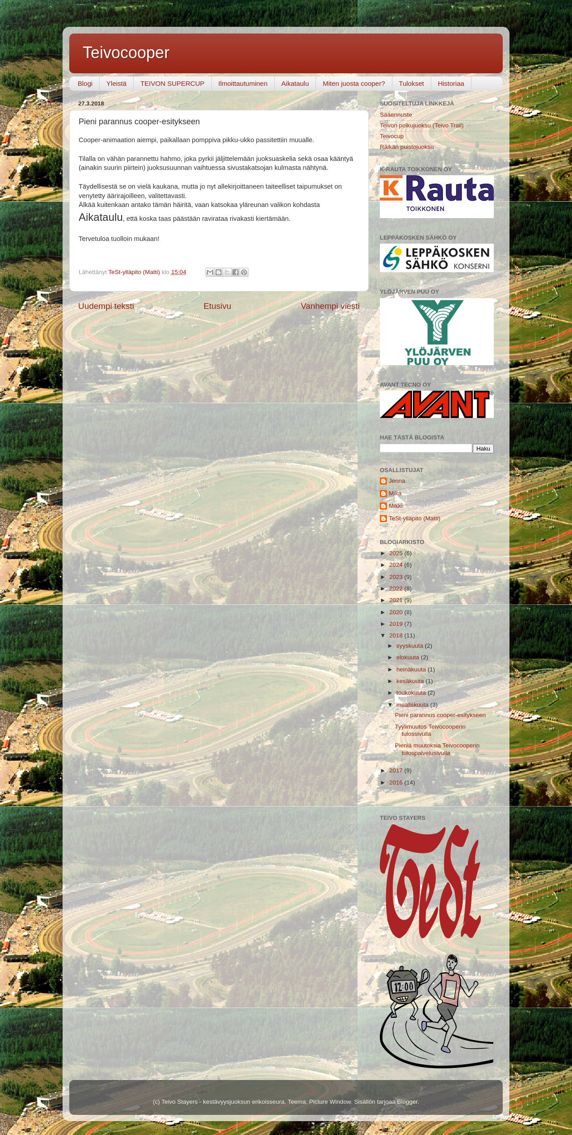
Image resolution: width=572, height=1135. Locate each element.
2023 (396, 577)
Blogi (85, 83)
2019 (396, 623)
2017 (396, 770)
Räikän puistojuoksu (407, 146)
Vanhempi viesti (330, 306)
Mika (395, 493)
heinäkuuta (412, 669)
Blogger (407, 1101)
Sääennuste (396, 114)
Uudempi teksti (106, 306)
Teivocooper (126, 52)
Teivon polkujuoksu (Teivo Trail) (422, 125)
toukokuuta (412, 692)
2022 (396, 588)
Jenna (397, 480)
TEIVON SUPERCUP (172, 83)
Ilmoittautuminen (243, 83)
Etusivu (217, 306)
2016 (396, 782)
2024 (396, 564)
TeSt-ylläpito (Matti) (415, 518)
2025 (396, 553)
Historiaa (451, 83)
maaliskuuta (413, 704)
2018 (396, 635)
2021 (396, 600)
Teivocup (392, 136)
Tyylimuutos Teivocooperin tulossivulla (430, 730)
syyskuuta (410, 645)
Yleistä (116, 83)
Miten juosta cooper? (354, 83)
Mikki (396, 505)
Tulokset (411, 83)
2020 (396, 612)
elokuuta (408, 657)
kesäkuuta (410, 681)
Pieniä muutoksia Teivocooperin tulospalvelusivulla (437, 749)
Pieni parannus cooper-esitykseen (440, 715)
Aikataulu (295, 83)
